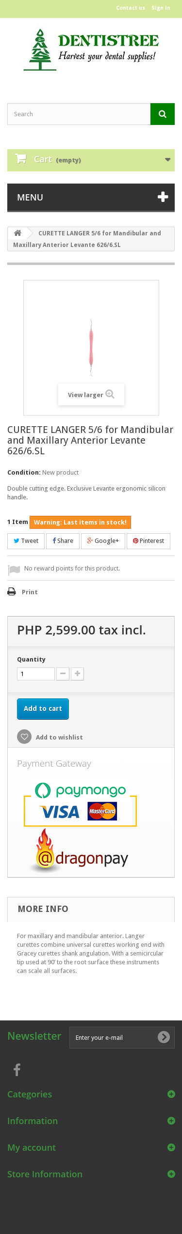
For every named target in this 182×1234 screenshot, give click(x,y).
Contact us (130, 8)
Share (62, 540)
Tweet (26, 540)
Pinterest (148, 540)
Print (30, 592)
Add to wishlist (58, 737)
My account (31, 1147)
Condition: (24, 472)
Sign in (160, 8)
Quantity (31, 659)
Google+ (103, 540)
